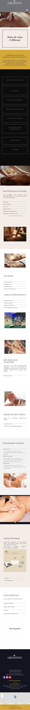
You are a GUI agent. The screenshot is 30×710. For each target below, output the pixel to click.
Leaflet (2, 703)
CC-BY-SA (20, 703)
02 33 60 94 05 (16, 673)
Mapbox (28, 703)
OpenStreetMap (11, 703)
